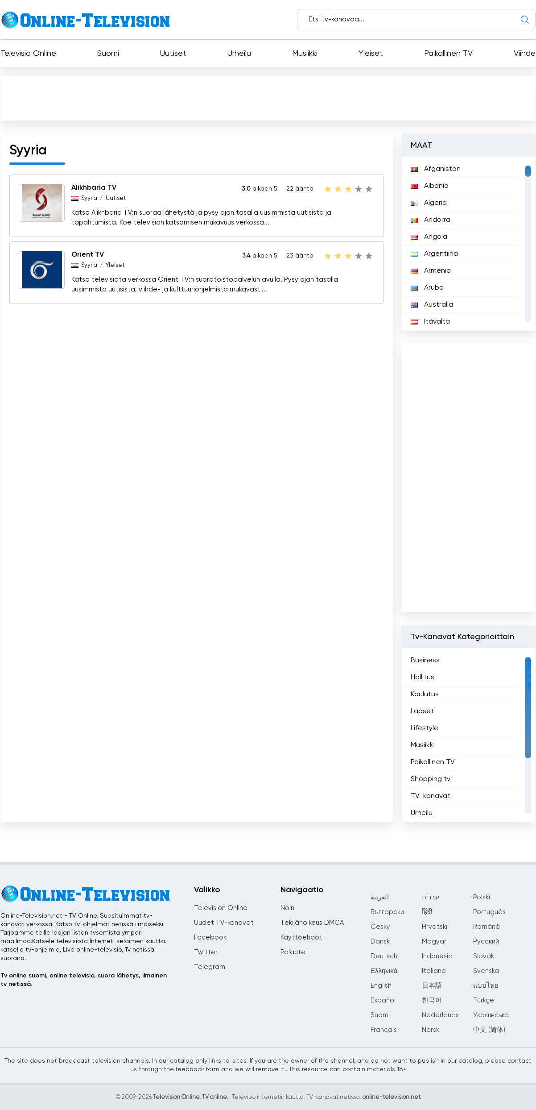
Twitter (206, 952)
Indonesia (437, 956)
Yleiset (371, 54)
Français (384, 1030)
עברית (430, 897)
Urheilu (239, 54)
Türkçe (483, 1000)
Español (383, 1000)
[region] (469, 244)
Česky (380, 926)
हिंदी (427, 912)
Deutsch (384, 956)
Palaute (292, 952)
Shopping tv (430, 779)
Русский (486, 941)
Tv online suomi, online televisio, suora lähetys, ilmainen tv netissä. (83, 980)
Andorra (430, 220)
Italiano (434, 971)
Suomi (108, 54)
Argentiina (434, 254)
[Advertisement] (268, 98)
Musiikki (304, 54)
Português (489, 912)
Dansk (380, 941)
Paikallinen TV (448, 54)
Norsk (430, 1030)
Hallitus (422, 677)
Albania (430, 186)
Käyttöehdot (301, 937)
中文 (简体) (489, 1030)
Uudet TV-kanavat (224, 922)
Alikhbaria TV (93, 187)
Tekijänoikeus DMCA (312, 922)
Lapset (422, 711)
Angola (429, 237)
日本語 (432, 985)
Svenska (486, 971)
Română (486, 926)
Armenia (431, 270)
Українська (491, 1015)
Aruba (427, 287)
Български (387, 912)
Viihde (525, 54)
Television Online (220, 908)
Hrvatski (434, 926)
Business (425, 660)
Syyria (89, 198)
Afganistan (436, 169)
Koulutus (425, 694)
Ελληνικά (384, 971)
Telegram (209, 967)
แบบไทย (486, 985)
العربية (380, 897)
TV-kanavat (430, 796)
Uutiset (173, 54)
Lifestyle (424, 728)
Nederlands (440, 1015)
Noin (287, 908)
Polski (481, 897)
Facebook (210, 937)
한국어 (432, 1000)
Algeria (429, 203)
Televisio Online (28, 54)
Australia (432, 304)
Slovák (483, 956)
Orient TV (87, 254)
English (381, 985)
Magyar (434, 941)
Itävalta (430, 321)
